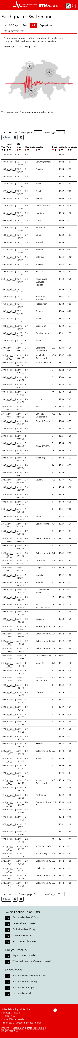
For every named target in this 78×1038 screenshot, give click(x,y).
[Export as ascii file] (21, 137)
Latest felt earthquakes (24, 923)
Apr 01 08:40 (10, 540)
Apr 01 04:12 (10, 408)
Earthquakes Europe (23, 987)
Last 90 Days (11, 25)
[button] (3, 6)
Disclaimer (18, 1027)
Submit (6, 137)
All (33, 25)
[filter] (4, 149)
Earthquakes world (22, 993)
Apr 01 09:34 (10, 569)
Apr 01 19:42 (10, 877)
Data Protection (35, 1027)
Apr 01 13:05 (10, 642)
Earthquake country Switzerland (29, 975)
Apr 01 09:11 (10, 554)
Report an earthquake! (24, 955)
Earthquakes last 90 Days (25, 917)
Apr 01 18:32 (10, 847)
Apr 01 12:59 (10, 635)
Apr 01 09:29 (10, 562)
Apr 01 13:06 (10, 650)
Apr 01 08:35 (10, 525)
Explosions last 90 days (24, 929)
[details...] (11, 154)
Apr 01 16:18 (10, 752)
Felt (25, 25)
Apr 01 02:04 (10, 349)
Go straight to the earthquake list (21, 46)
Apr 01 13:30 (10, 657)
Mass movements (14, 31)
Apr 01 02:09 (10, 356)
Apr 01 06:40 (10, 481)
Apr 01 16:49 (10, 781)
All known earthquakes (24, 941)
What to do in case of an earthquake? (31, 961)
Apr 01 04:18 (10, 415)
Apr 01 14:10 (10, 679)
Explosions (46, 25)
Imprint (5, 1027)
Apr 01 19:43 (10, 884)
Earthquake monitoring (24, 981)
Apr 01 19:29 (10, 862)
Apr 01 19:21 (10, 855)
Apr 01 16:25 (10, 760)
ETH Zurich (14, 1031)
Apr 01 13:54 (10, 664)
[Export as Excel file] (15, 137)
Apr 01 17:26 (10, 803)
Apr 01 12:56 (10, 628)
